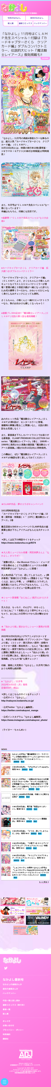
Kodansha (16, 1069)
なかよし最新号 (13, 979)
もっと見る (44, 882)
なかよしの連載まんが (12, 984)
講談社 (5, 1038)
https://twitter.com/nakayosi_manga (19, 710)
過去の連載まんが (10, 988)
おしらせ (6, 1021)
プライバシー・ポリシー (13, 1030)
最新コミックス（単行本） (14, 1005)
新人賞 (5, 1013)
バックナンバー (9, 993)
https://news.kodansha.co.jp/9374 (18, 543)
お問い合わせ (8, 1025)
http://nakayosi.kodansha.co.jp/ (17, 701)
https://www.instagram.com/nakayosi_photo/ (24, 720)
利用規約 (6, 1034)
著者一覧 (6, 1009)
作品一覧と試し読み (11, 1000)
